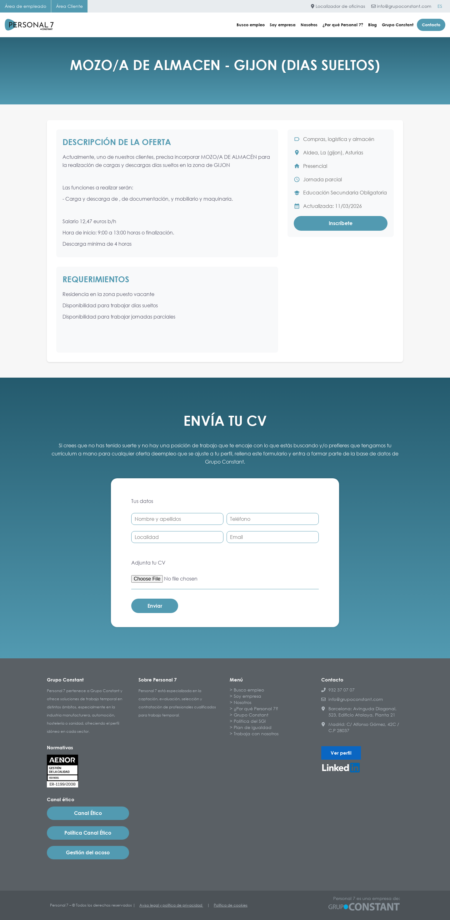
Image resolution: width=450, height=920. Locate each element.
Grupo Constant (397, 24)
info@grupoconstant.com (401, 6)
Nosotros (309, 24)
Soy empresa (283, 24)
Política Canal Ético (87, 833)
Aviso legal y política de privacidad (171, 905)
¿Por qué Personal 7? (342, 24)
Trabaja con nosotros (256, 733)
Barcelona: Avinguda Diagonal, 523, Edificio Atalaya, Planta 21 (359, 711)
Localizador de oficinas (338, 6)
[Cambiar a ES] (439, 6)
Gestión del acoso (88, 852)
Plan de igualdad (253, 727)
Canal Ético (88, 813)
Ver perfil (341, 753)
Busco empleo (251, 24)
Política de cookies (231, 905)
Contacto (431, 24)
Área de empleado (25, 6)
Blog (372, 24)
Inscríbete (340, 223)
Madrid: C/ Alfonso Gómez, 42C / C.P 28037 (360, 727)
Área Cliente (69, 6)
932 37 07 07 (338, 689)
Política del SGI (250, 721)
